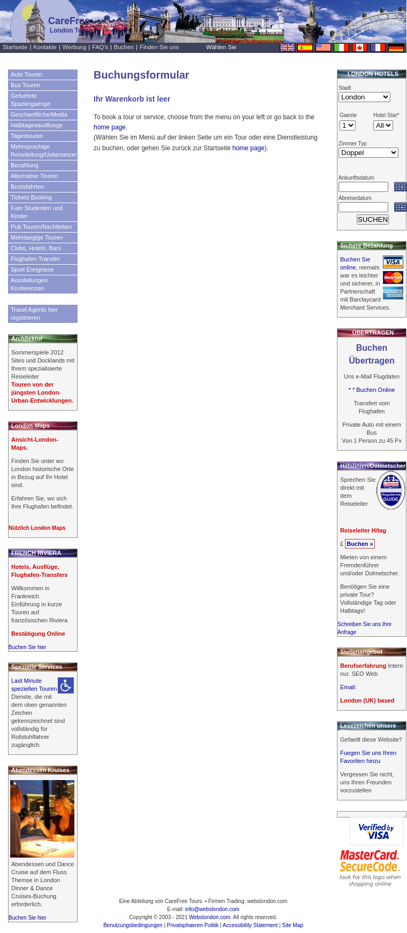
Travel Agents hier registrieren (34, 313)
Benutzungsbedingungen (133, 925)
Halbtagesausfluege (37, 125)
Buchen (124, 47)
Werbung (74, 47)
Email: (348, 687)
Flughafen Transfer (35, 259)
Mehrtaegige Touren (37, 237)
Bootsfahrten (27, 186)
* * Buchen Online (372, 390)
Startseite (15, 47)
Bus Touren (25, 85)
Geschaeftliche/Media (39, 114)
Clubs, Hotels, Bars (36, 248)
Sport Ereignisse (32, 269)
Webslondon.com (209, 917)
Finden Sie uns (159, 47)
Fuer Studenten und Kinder (37, 212)
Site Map (292, 925)
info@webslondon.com (212, 909)
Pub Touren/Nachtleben (41, 226)
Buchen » (360, 544)
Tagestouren (27, 136)
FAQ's (100, 47)
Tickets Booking (31, 197)
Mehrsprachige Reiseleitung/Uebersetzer (44, 150)
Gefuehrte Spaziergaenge (30, 99)
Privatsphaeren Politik (193, 925)
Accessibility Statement (250, 925)
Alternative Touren (34, 176)
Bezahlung (25, 165)
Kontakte (44, 47)
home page (110, 127)
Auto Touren (26, 74)
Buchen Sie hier (28, 647)
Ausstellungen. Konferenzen (30, 284)
